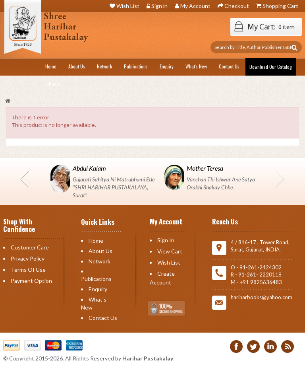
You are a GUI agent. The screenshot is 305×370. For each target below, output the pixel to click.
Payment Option (31, 280)
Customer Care (30, 247)
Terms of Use (28, 269)
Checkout (236, 5)
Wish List (127, 5)
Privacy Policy (27, 258)
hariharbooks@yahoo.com (261, 297)
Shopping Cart (280, 5)
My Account (195, 5)
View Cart (169, 251)
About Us (100, 250)
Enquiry (98, 289)
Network (99, 261)
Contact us (103, 317)
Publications (96, 278)
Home (96, 240)
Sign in (159, 5)
